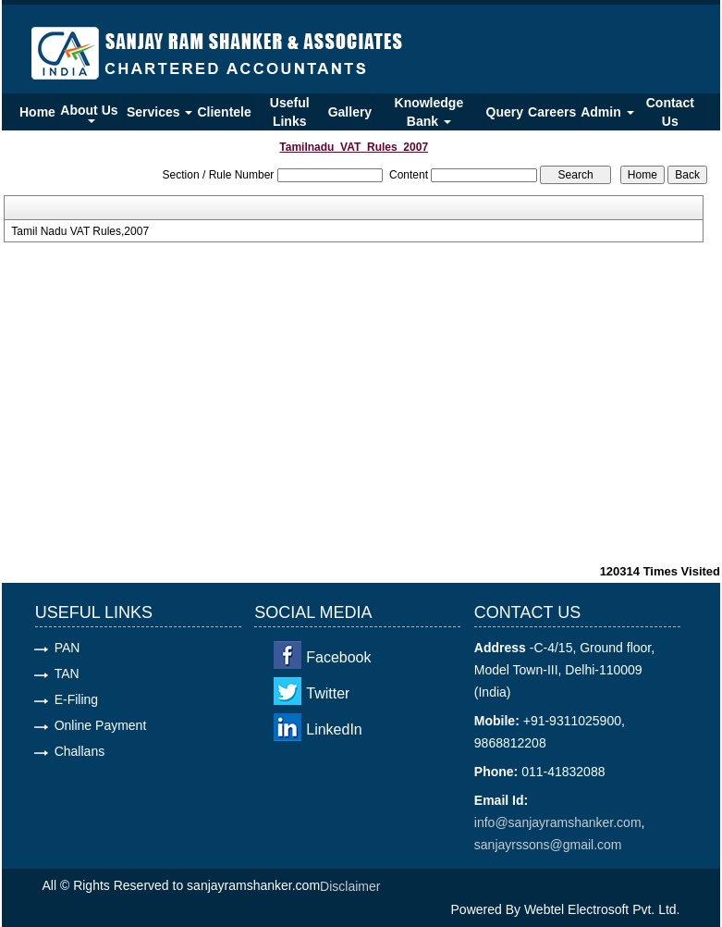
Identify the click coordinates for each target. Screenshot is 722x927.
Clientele (224, 112)
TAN (67, 673)
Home (37, 112)
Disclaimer (350, 886)
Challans (79, 751)
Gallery (350, 112)
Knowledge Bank (429, 112)
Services (160, 112)
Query (504, 112)
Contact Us (670, 112)
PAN (67, 647)
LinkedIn (334, 729)
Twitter (327, 693)
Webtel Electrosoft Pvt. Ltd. (602, 909)
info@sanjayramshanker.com (558, 822)
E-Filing (76, 699)
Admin (607, 112)
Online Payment (101, 725)
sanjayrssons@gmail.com (548, 844)
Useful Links (290, 112)
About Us (90, 113)
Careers (552, 112)
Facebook (338, 657)
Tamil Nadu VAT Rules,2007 (80, 231)
